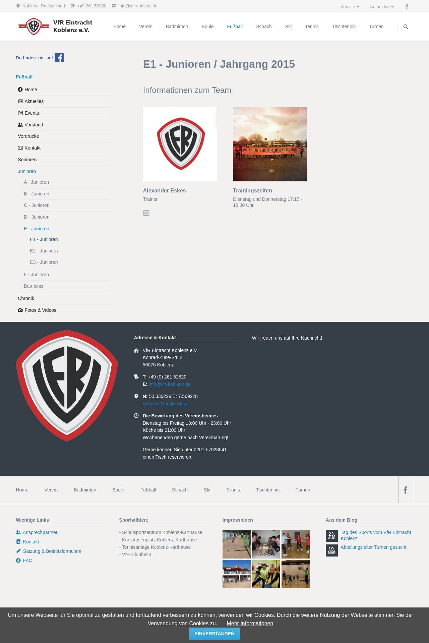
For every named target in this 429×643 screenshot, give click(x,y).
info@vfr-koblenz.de (170, 384)
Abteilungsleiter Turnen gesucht (373, 547)
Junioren (27, 171)
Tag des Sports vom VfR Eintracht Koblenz (376, 535)
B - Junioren (36, 193)
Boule (118, 489)
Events (31, 113)
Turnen (303, 489)
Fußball (24, 76)
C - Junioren (36, 205)
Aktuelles (34, 101)
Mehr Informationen (250, 623)
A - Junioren (36, 182)
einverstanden (215, 633)
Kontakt (32, 148)
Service (348, 6)
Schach (180, 489)
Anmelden (380, 6)
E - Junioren (36, 228)
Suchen (406, 27)
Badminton (85, 489)
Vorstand (33, 124)
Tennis (233, 489)
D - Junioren (36, 217)
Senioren (27, 159)
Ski (207, 489)
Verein (51, 489)
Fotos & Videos (40, 310)
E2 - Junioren (44, 250)
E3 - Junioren (44, 262)
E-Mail (147, 212)
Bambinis (33, 286)
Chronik (26, 298)
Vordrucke (28, 136)
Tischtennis (268, 489)
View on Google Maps (166, 403)
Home (30, 89)
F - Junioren (36, 274)
